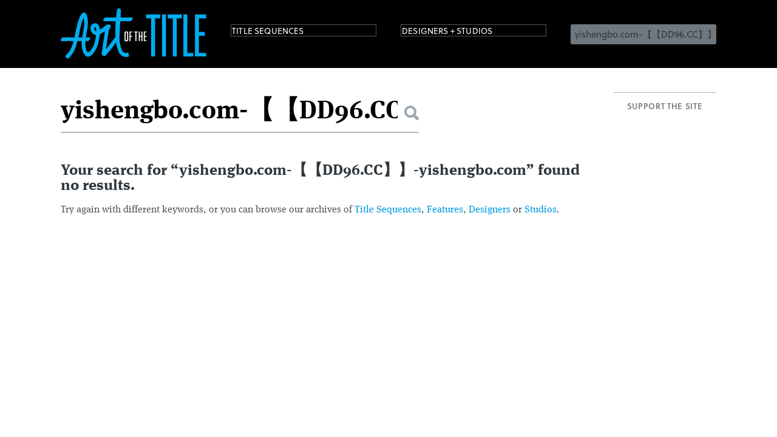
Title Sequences (282, 33)
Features (445, 210)
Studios (540, 210)
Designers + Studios (464, 33)
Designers (490, 210)
